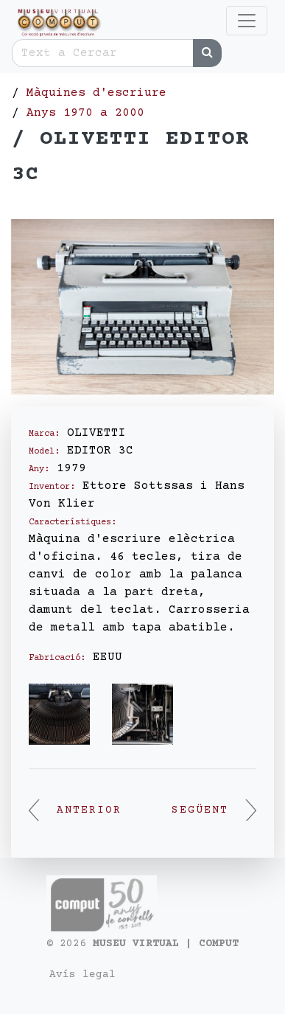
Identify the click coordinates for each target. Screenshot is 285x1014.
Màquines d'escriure (96, 93)
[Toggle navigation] (246, 20)
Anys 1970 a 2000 (85, 112)
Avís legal (82, 975)
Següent (214, 810)
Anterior (75, 810)
